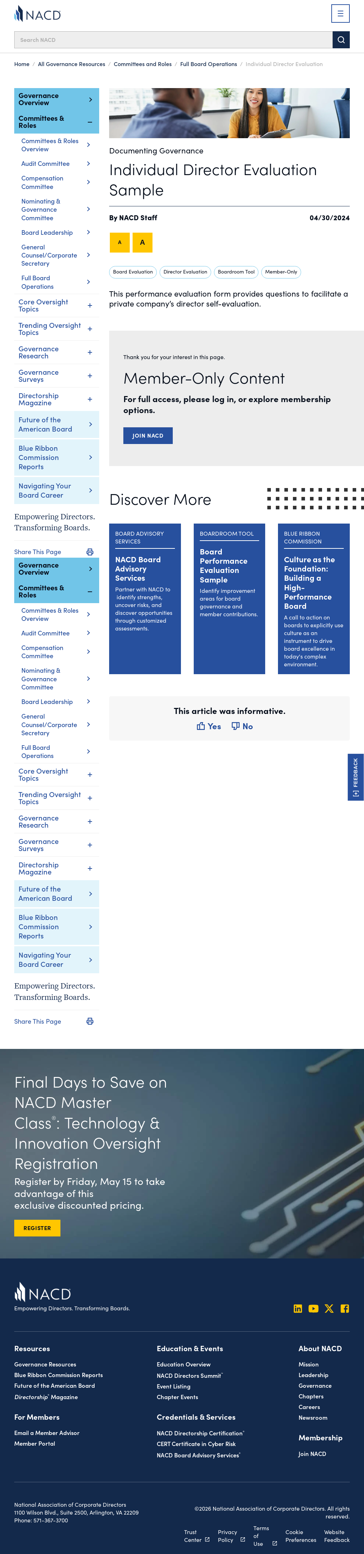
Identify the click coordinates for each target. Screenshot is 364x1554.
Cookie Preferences (300, 1535)
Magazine (46, 1396)
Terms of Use (261, 1535)
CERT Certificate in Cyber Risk (196, 1443)
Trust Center (193, 1535)
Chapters (311, 1396)
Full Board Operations (208, 63)
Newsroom (313, 1417)
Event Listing (174, 1386)
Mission (309, 1364)
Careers (309, 1406)
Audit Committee (55, 163)
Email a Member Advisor (47, 1432)
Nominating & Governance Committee (55, 209)
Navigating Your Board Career (44, 489)
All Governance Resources (71, 63)
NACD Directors (190, 1375)
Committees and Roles (143, 63)
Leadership (313, 1374)
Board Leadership (55, 232)
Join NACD (148, 435)
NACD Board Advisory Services (138, 568)
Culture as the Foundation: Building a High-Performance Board (309, 582)
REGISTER (37, 1227)
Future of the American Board (45, 423)
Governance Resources (45, 1364)
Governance (315, 1385)
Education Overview (184, 1364)
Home (22, 63)
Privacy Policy (227, 1535)
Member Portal (34, 1443)
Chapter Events (177, 1396)
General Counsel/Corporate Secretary (55, 255)
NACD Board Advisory (199, 1455)
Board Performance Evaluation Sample (223, 565)
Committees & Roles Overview (55, 144)
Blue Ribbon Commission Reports (38, 457)
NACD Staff (138, 217)
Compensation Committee (55, 182)
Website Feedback (337, 1535)
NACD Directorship (201, 1433)
